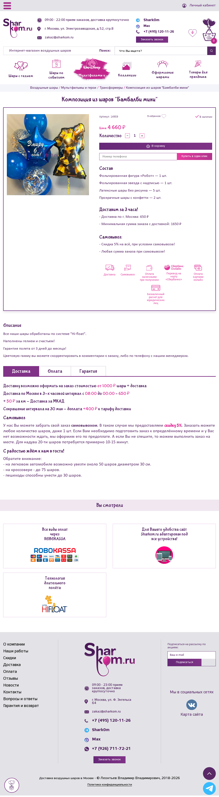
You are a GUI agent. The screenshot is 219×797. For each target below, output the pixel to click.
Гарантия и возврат (21, 707)
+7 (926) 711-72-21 (111, 750)
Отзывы (10, 679)
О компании (14, 645)
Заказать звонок (150, 40)
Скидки (9, 659)
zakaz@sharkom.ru (60, 40)
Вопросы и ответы (20, 700)
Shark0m (148, 20)
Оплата (10, 673)
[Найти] (161, 52)
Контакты (12, 693)
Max (144, 26)
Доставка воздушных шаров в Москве (66, 779)
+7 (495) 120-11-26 (157, 31)
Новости (11, 686)
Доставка (12, 666)
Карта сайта (192, 716)
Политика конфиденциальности (109, 786)
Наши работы (15, 652)
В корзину (156, 147)
